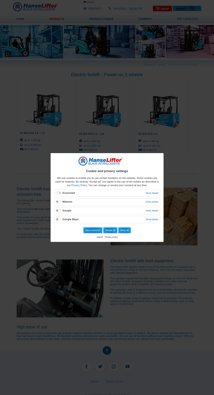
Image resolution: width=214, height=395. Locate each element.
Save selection (92, 230)
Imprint (99, 237)
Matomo (67, 201)
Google (66, 210)
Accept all (110, 230)
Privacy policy (111, 237)
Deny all (124, 230)
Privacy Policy (79, 185)
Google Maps (70, 219)
